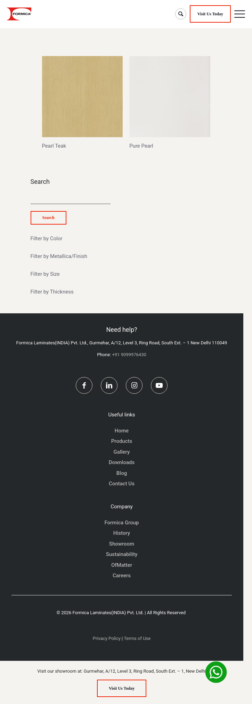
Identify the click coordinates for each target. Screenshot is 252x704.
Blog (121, 473)
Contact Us (122, 483)
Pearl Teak (54, 146)
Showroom (121, 544)
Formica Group (121, 522)
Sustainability (122, 554)
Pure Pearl (141, 146)
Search (40, 181)
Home (122, 431)
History (121, 533)
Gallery (122, 452)
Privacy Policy (107, 638)
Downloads (122, 462)
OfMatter (121, 565)
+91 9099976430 (129, 354)
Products (121, 441)
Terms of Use (137, 638)
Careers (122, 575)
